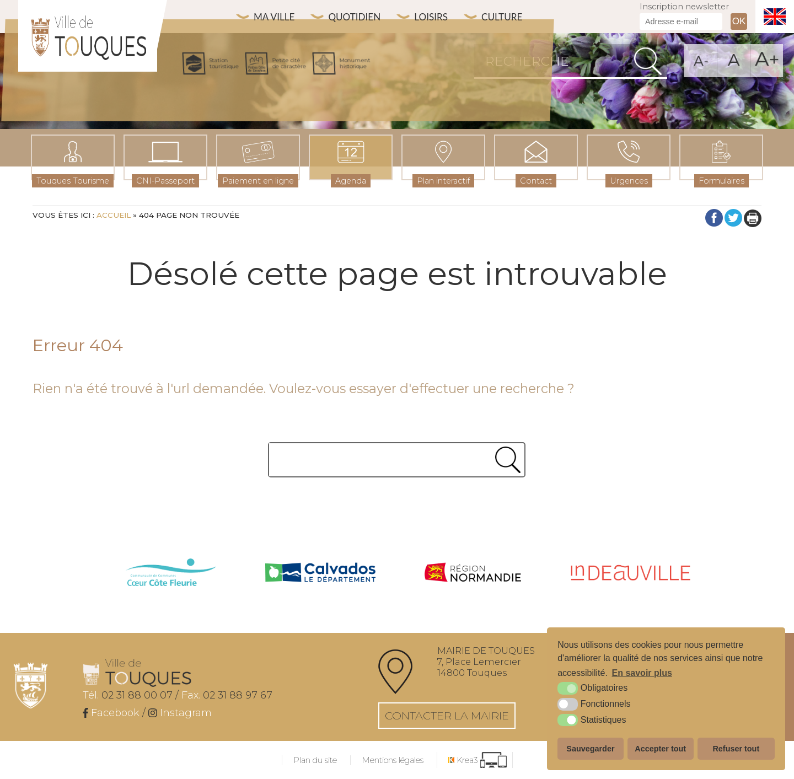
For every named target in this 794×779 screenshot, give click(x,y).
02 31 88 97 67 (226, 695)
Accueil (113, 215)
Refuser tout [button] (735, 748)
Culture (517, 16)
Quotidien (361, 16)
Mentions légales (392, 760)
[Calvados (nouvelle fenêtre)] (320, 573)
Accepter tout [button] (660, 748)
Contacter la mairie (447, 715)
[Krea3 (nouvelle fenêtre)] (477, 760)
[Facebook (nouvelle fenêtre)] (111, 713)
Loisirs (442, 16)
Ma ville (276, 16)
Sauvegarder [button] (590, 748)
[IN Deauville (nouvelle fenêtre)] (630, 573)
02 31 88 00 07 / (131, 695)
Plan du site (315, 760)
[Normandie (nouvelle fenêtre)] (473, 573)
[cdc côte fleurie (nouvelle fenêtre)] (171, 573)
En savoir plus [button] (642, 673)
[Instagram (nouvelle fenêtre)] (180, 713)
